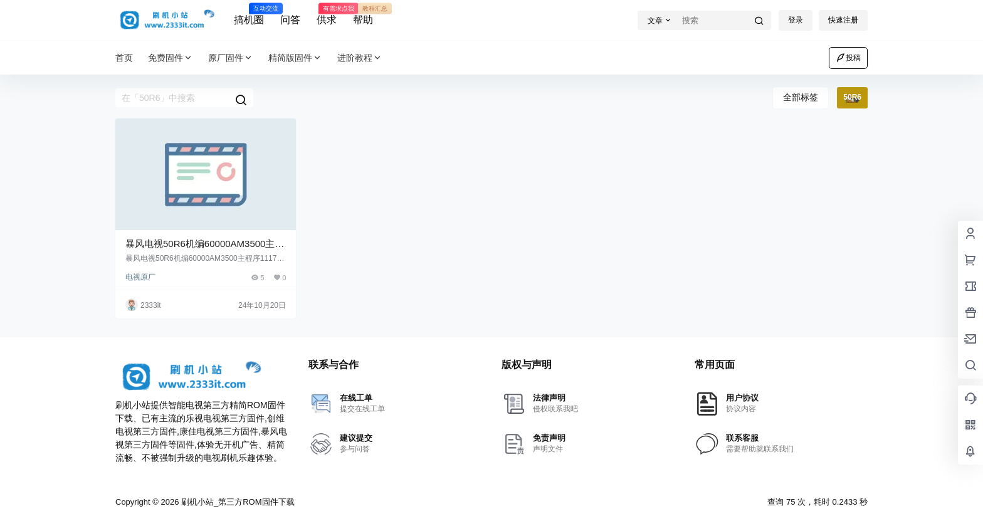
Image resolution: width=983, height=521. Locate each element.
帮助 (363, 14)
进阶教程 (359, 58)
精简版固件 (295, 58)
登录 (795, 20)
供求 (327, 14)
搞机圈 (249, 14)
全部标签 (800, 97)
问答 (290, 19)
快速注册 (843, 20)
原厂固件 (230, 58)
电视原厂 (140, 277)
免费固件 (170, 58)
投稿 (848, 58)
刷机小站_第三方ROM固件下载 (236, 502)
